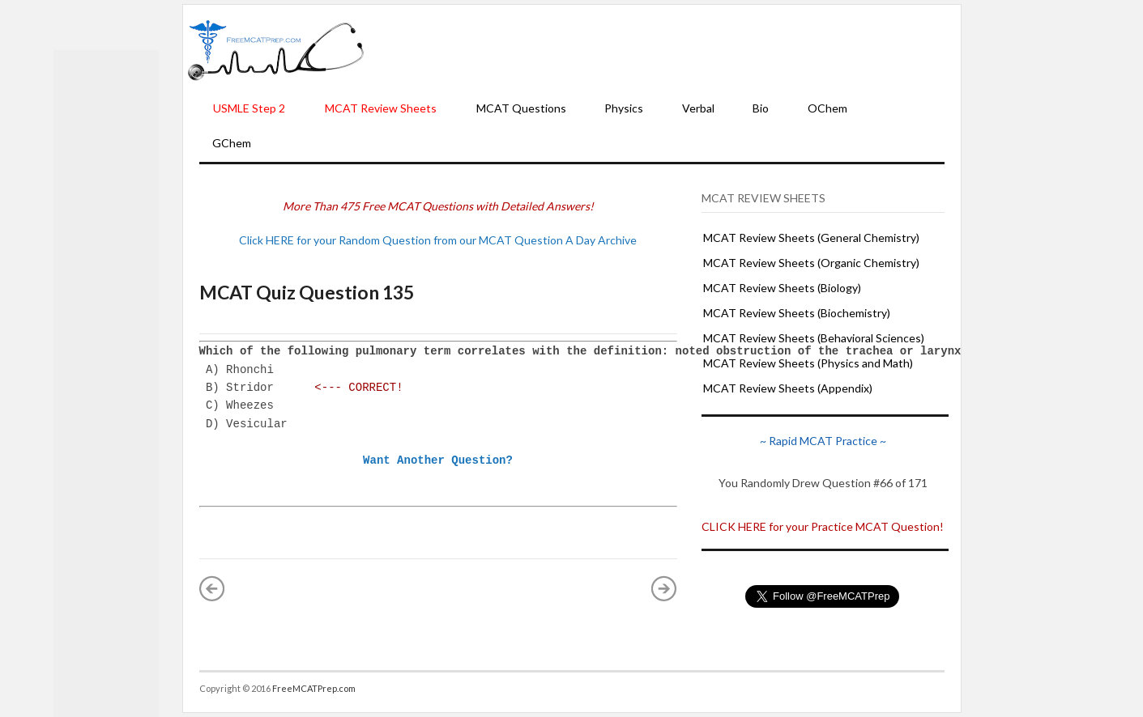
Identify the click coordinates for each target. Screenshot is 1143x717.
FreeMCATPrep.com (314, 688)
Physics (623, 108)
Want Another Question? (438, 460)
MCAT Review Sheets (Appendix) (787, 388)
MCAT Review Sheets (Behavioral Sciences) (813, 338)
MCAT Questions (521, 108)
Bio (761, 108)
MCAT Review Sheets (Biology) (782, 288)
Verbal (698, 108)
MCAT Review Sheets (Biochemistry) (796, 313)
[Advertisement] (662, 49)
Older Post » (664, 588)
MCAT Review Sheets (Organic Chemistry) (811, 262)
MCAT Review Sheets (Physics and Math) (808, 363)
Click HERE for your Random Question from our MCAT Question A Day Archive (438, 240)
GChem (231, 143)
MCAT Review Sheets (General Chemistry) (811, 237)
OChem (827, 108)
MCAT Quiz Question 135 (306, 292)
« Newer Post (212, 588)
